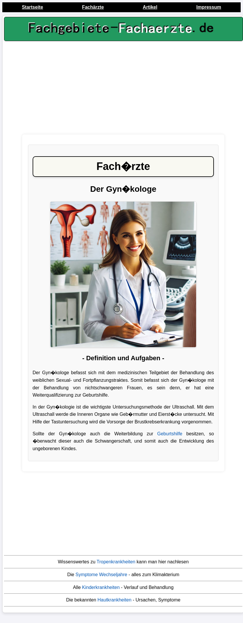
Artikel (150, 7)
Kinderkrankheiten (101, 587)
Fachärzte (93, 7)
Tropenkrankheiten (116, 561)
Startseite (32, 7)
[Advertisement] (123, 89)
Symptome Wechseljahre (101, 574)
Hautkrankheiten (115, 599)
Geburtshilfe (169, 433)
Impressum (208, 7)
